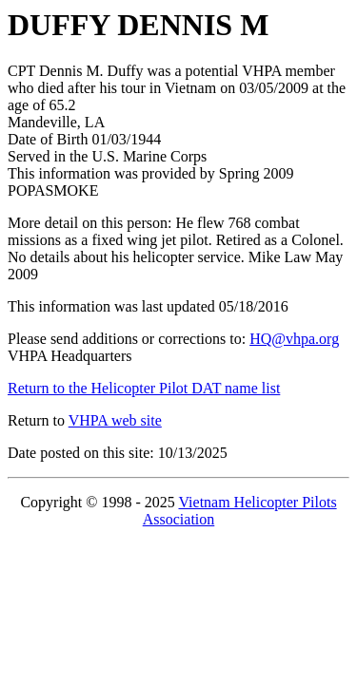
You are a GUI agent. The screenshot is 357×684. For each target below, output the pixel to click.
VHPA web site (115, 420)
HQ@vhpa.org (294, 339)
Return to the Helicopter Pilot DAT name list (144, 388)
